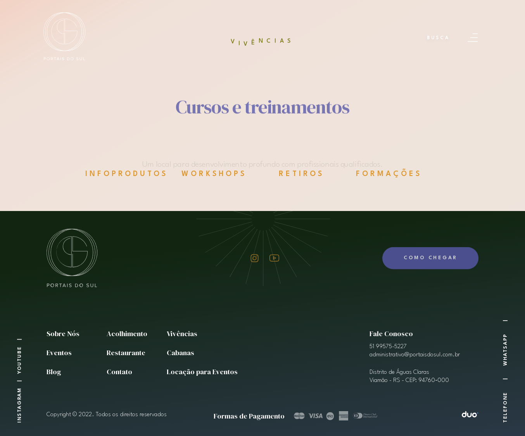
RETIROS (293, 174)
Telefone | (505, 394)
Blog (54, 372)
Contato (119, 372)
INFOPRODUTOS (127, 174)
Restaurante (126, 353)
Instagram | (19, 398)
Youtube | (19, 353)
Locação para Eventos (202, 372)
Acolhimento (127, 333)
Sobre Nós (63, 333)
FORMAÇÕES (386, 174)
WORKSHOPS (211, 174)
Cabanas (180, 353)
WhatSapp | (505, 340)
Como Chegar (431, 243)
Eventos (59, 353)
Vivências (182, 333)
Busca (438, 38)
